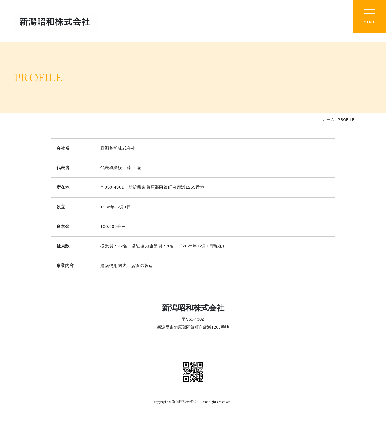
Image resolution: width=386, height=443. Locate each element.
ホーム (328, 119)
